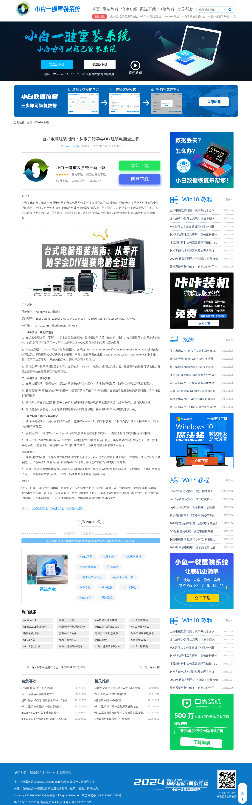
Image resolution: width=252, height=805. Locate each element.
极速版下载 (99, 64)
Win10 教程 (42, 122)
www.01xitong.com (106, 533)
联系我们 (35, 772)
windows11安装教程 (35, 626)
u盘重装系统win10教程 (107, 700)
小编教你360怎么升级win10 (37, 688)
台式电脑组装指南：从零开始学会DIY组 (194, 210)
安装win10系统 (67, 633)
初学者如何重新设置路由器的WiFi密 (192, 515)
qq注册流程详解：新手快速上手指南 (192, 507)
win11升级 (101, 639)
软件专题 (85, 587)
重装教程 (110, 9)
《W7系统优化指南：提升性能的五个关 (194, 491)
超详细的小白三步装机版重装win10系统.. (45, 700)
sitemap (50, 772)
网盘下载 (140, 179)
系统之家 (48, 589)
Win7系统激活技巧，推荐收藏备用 (191, 499)
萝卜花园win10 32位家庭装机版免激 (192, 382)
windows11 (29, 620)
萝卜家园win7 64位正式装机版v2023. (193, 350)
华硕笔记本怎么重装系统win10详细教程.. (118, 688)
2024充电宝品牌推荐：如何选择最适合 (194, 523)
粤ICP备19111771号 (27, 802)
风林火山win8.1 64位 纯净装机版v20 (192, 399)
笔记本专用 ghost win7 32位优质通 (191, 358)
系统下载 (148, 9)
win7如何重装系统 (151, 16)
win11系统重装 (139, 620)
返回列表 (155, 667)
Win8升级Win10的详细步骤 (110, 694)
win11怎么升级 (32, 646)
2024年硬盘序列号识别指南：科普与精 (194, 258)
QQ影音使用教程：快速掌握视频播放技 (194, 531)
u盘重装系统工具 (122, 577)
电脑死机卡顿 (31, 633)
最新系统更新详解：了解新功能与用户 (193, 266)
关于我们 (20, 772)
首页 (96, 9)
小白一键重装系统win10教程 (110, 646)
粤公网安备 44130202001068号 (101, 795)
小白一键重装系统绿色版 (73, 646)
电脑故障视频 (88, 566)
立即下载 (140, 165)
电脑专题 (108, 556)
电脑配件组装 (74, 508)
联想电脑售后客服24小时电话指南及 (192, 539)
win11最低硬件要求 (106, 620)
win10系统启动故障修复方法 (38, 694)
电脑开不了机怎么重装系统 (110, 633)
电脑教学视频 (133, 556)
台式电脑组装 (40, 508)
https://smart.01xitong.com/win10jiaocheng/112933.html (100, 540)
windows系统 (172, 16)
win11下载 (86, 556)
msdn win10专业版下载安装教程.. (40, 712)
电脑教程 (166, 9)
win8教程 (107, 587)
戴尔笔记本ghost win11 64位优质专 (192, 366)
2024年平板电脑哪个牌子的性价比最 (192, 547)
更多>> (229, 199)
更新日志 (65, 772)
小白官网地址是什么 (194, 16)
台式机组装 (57, 508)
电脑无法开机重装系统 (72, 626)
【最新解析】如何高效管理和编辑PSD (193, 242)
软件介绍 (129, 9)
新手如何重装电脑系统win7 (145, 633)
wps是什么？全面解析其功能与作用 (192, 226)
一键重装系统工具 (91, 577)
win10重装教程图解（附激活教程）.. (42, 706)
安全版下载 (56, 64)
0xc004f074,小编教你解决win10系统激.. (44, 718)
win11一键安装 (139, 646)
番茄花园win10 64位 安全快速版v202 (193, 407)
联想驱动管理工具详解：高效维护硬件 (193, 234)
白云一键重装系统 (219, 16)
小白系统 (49, 795)
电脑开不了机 (67, 620)
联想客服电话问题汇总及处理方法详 (192, 250)
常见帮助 (185, 9)
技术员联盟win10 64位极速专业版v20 (193, 374)
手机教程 (112, 566)
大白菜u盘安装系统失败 (124, 16)
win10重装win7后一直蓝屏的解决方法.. (116, 706)
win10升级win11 (139, 626)
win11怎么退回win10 (107, 626)
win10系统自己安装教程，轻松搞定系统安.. (119, 712)
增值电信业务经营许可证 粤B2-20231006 (65, 802)
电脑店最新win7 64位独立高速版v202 (193, 391)
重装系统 (107, 597)
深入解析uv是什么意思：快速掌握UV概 (194, 218)
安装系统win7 (138, 639)
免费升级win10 (67, 639)
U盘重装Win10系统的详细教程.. (112, 718)
